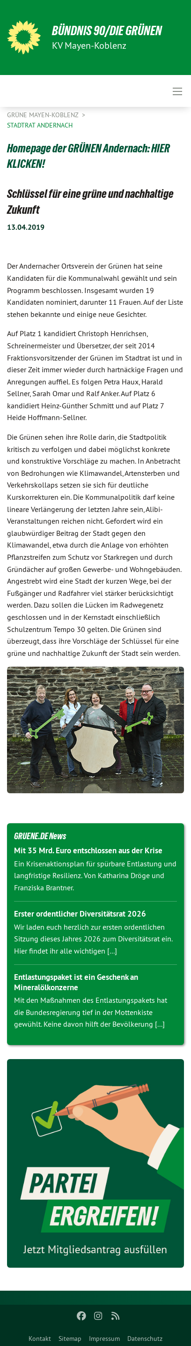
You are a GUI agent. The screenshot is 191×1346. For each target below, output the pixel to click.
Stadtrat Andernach (40, 125)
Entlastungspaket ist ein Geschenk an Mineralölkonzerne (76, 982)
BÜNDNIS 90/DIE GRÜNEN (107, 30)
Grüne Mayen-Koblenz (43, 115)
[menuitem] (40, 1336)
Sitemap (70, 1338)
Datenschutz (144, 1338)
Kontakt (40, 1338)
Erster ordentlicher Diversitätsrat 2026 (80, 914)
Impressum (104, 1338)
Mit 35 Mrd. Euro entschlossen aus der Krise (88, 850)
